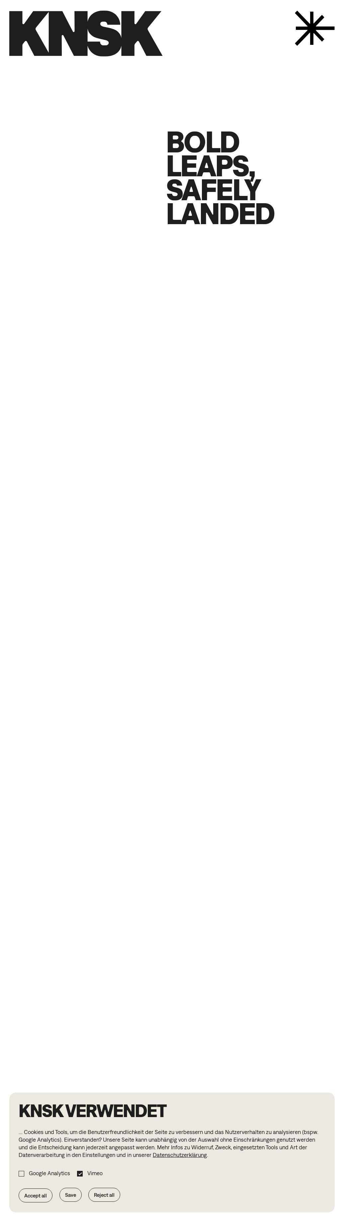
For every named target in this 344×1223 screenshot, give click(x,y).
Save (70, 1195)
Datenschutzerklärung (180, 1155)
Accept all (35, 1195)
